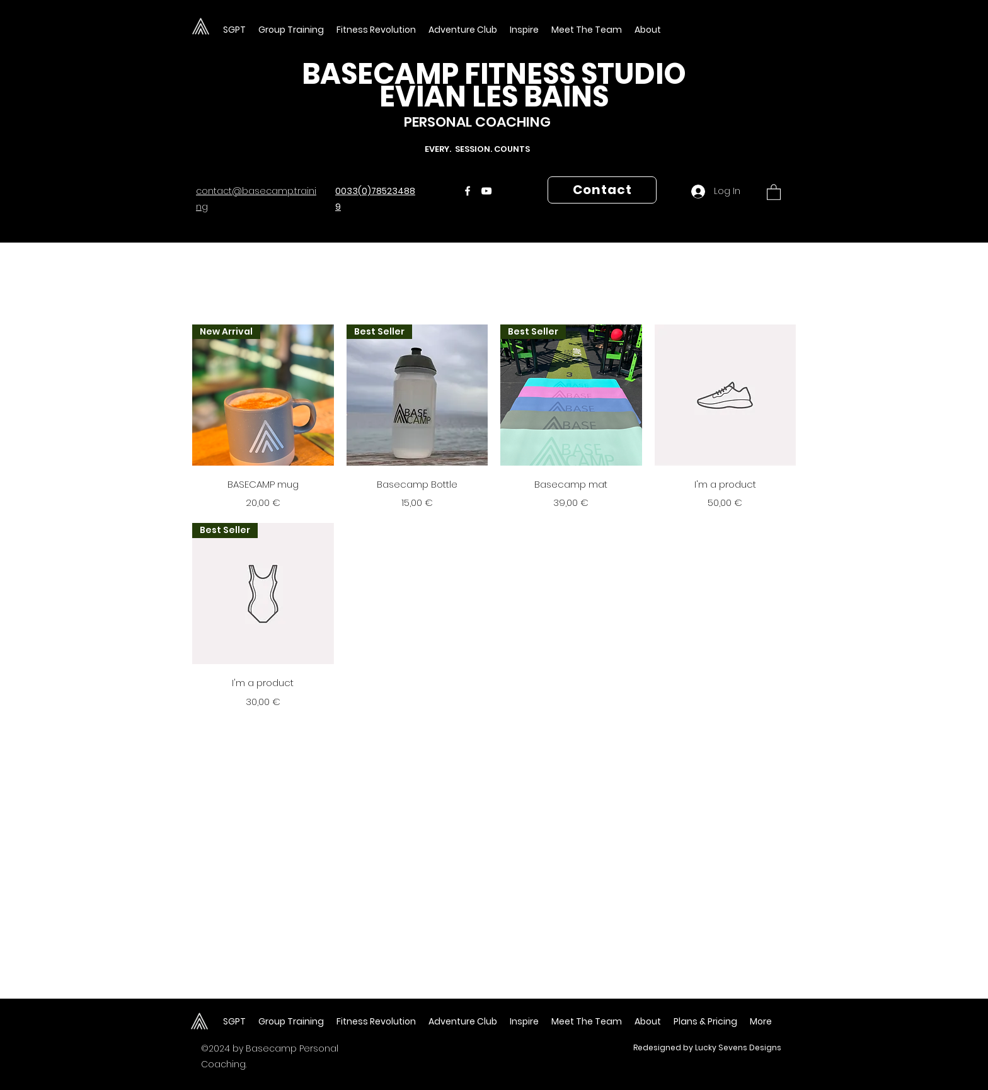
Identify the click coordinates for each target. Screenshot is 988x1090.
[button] (586, 29)
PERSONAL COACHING (477, 122)
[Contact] (602, 190)
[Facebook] (467, 191)
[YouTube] (486, 191)
